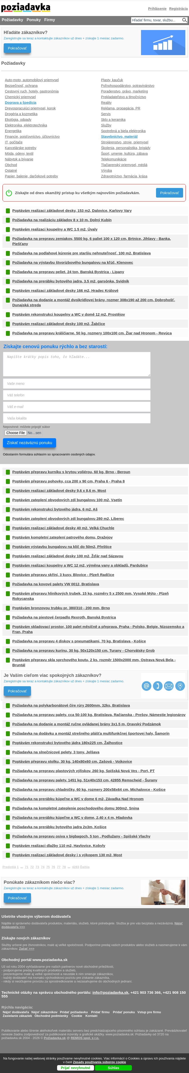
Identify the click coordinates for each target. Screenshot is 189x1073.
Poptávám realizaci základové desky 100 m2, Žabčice (58, 324)
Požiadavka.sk (55, 1038)
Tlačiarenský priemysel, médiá (124, 165)
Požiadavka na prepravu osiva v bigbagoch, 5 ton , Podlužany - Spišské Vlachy (81, 836)
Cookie (76, 1014)
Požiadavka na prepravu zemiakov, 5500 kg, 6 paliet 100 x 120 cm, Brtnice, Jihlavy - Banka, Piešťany (91, 241)
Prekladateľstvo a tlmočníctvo (123, 97)
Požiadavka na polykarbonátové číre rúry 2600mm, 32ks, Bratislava (71, 705)
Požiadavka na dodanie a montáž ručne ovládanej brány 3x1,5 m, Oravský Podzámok (86, 724)
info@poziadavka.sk (110, 992)
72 (32, 867)
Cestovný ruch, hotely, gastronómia (32, 91)
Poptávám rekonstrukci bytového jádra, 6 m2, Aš (54, 509)
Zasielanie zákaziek (17, 1014)
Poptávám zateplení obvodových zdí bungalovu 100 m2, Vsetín (67, 500)
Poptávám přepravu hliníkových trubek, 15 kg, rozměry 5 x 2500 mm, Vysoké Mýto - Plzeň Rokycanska (90, 596)
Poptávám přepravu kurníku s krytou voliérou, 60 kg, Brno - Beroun (71, 472)
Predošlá (9, 867)
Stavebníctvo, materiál (119, 137)
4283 (75, 867)
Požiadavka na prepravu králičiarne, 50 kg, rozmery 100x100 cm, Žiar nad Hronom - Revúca (92, 333)
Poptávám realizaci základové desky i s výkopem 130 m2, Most (67, 855)
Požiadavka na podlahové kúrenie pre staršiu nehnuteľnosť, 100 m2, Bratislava (81, 253)
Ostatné (11, 170)
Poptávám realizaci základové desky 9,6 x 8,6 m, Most (59, 490)
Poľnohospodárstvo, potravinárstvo (128, 86)
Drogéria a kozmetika (21, 114)
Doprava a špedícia (20, 103)
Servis (106, 114)
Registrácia (178, 9)
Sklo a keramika (113, 120)
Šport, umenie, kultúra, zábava (124, 154)
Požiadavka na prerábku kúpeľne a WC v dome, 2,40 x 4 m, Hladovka (72, 817)
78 (64, 867)
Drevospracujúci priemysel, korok (30, 108)
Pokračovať (17, 48)
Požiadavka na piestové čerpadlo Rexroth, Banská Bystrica (64, 617)
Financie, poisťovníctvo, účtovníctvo (32, 137)
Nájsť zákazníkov (45, 1010)
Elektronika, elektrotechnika (26, 125)
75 (48, 867)
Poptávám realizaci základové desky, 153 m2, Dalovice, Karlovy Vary (72, 210)
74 (42, 867)
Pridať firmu (100, 1010)
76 (53, 867)
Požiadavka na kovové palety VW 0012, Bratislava (55, 584)
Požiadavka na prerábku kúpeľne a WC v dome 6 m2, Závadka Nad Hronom (77, 799)
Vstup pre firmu (149, 1010)
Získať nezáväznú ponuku (29, 443)
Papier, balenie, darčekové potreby (31, 176)
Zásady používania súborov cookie (99, 1062)
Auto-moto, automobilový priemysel (32, 80)
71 (26, 867)
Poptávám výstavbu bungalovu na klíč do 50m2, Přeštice (61, 546)
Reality (106, 103)
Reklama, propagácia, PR (121, 108)
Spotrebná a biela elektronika (123, 131)
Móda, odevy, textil (19, 154)
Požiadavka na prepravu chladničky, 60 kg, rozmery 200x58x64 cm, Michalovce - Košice (89, 789)
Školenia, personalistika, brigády (126, 148)
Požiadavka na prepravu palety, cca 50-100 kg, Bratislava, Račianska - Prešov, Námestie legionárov (99, 715)
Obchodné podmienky (51, 1014)
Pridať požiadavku (74, 1010)
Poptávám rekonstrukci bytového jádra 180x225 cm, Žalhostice (67, 743)
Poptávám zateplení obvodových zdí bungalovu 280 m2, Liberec (68, 518)
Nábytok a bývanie (19, 159)
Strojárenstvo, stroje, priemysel (124, 142)
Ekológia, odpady (18, 120)
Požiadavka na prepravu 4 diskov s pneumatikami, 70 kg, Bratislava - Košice (79, 641)
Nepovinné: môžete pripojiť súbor (26, 427)
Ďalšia (84, 867)
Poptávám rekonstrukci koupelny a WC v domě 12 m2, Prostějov (68, 314)
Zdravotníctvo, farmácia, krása (124, 176)
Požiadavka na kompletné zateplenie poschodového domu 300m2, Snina (75, 808)
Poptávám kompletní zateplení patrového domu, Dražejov (62, 537)
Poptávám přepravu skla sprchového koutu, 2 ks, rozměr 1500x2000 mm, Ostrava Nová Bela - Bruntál (94, 662)
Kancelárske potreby (20, 148)
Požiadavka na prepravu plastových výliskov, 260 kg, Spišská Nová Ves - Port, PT (83, 771)
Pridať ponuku (124, 1010)
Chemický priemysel (20, 97)
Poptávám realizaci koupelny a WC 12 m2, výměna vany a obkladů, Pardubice (80, 565)
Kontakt (91, 1014)
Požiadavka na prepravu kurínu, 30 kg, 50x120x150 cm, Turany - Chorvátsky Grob (83, 650)
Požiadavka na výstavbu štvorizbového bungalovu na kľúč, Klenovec (72, 262)
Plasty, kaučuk (112, 80)
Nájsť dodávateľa (16, 1010)
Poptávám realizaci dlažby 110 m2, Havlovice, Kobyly (58, 845)
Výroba (106, 170)
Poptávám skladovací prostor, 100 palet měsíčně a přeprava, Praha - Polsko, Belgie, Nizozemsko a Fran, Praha (98, 629)
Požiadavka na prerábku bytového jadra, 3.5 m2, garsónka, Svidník (70, 281)
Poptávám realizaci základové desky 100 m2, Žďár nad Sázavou (67, 556)
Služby (106, 125)
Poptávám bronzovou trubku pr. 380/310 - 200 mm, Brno (61, 608)
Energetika (13, 131)
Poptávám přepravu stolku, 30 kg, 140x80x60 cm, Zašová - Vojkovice (72, 761)
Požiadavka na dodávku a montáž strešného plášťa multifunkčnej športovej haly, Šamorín (91, 733)
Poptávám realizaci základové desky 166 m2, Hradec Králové (65, 290)
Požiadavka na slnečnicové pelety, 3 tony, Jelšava (55, 752)
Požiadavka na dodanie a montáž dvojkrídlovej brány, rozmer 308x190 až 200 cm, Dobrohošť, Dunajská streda (93, 302)
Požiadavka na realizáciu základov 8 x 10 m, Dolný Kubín (61, 220)
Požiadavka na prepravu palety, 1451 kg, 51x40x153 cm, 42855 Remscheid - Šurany (84, 780)
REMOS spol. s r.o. (85, 1038)
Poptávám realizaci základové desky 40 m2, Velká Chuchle (63, 528)
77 (58, 867)
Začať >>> (26, 948)
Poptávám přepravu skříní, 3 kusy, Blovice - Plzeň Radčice (63, 575)
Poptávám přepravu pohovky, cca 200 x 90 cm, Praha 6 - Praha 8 (68, 481)
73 (37, 867)
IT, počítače (14, 142)
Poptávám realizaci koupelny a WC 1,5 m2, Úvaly (54, 229)
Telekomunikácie (114, 159)
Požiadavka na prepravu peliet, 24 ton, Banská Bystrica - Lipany (68, 272)
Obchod (11, 165)
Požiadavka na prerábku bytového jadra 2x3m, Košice (59, 827)
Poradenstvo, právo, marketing (124, 91)
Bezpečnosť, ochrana (21, 86)
